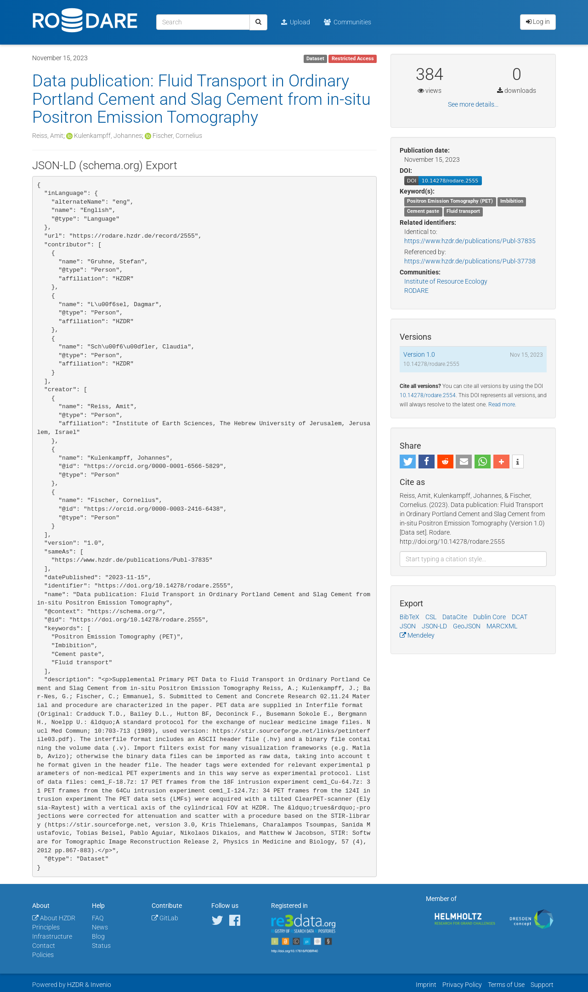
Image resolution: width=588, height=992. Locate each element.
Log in (538, 21)
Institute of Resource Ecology (445, 281)
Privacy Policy (462, 984)
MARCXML (501, 626)
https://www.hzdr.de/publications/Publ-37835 (470, 241)
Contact (43, 945)
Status (101, 945)
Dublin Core (489, 617)
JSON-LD (434, 626)
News (100, 927)
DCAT (519, 617)
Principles (46, 927)
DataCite (454, 617)
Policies (43, 954)
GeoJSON (467, 626)
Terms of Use (506, 984)
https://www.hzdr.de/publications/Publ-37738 (470, 261)
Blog (98, 936)
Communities (347, 22)
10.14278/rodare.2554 (428, 395)
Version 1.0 (419, 354)
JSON (408, 626)
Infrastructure (52, 936)
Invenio (100, 984)
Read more (501, 404)
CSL (430, 617)
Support (542, 984)
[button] (408, 461)
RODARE (416, 290)
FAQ (97, 918)
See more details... (473, 104)
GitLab (165, 918)
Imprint (426, 984)
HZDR (75, 984)
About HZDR (53, 918)
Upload (295, 22)
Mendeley (417, 635)
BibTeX (409, 617)
